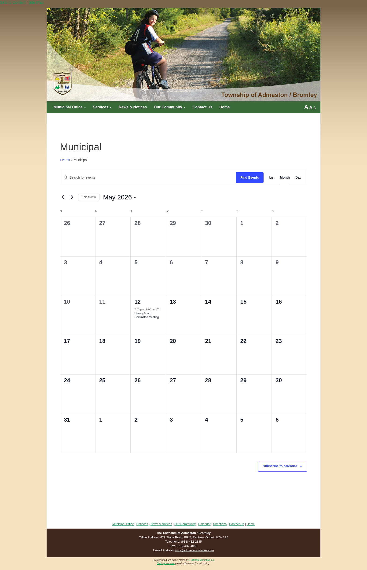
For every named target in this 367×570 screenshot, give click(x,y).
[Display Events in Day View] (298, 177)
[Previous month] (63, 197)
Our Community (169, 107)
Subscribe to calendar (280, 466)
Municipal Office (70, 107)
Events (65, 160)
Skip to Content (13, 2)
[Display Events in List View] (271, 177)
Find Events (249, 177)
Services (102, 107)
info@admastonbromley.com (194, 550)
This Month (89, 197)
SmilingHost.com (166, 563)
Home (224, 107)
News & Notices (133, 107)
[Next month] (72, 197)
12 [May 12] (137, 301)
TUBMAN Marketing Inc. (201, 560)
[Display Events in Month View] (285, 177)
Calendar (204, 524)
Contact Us (202, 107)
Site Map (36, 2)
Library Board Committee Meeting (146, 315)
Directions (220, 524)
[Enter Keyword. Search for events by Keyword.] (148, 177)
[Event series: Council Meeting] (158, 310)
